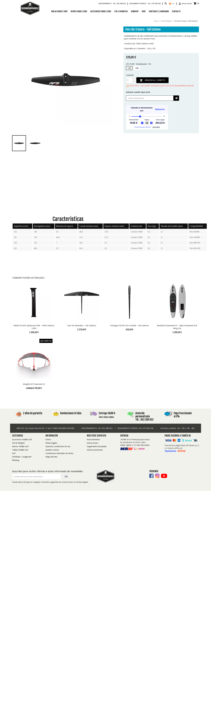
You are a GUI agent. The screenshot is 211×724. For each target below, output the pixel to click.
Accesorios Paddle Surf (100, 11)
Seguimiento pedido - (145, 3)
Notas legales (51, 443)
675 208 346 (148, 428)
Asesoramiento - (112, 3)
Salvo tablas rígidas (106, 417)
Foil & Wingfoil (121, 11)
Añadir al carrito (152, 80)
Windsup (135, 11)
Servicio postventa (95, 450)
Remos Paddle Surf (79, 11)
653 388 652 (107, 428)
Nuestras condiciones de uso (57, 446)
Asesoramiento (93, 439)
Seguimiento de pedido (97, 446)
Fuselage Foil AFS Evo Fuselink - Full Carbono (129, 325)
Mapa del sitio (51, 456)
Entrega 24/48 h (107, 413)
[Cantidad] (129, 80)
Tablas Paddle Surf (59, 11)
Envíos (48, 439)
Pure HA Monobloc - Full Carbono (81, 325)
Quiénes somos (52, 450)
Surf (144, 11)
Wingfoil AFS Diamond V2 (34, 384)
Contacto (176, 11)
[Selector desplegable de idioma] (172, 3)
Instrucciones (92, 443)
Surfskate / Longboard (159, 11)
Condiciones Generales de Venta (59, 453)
